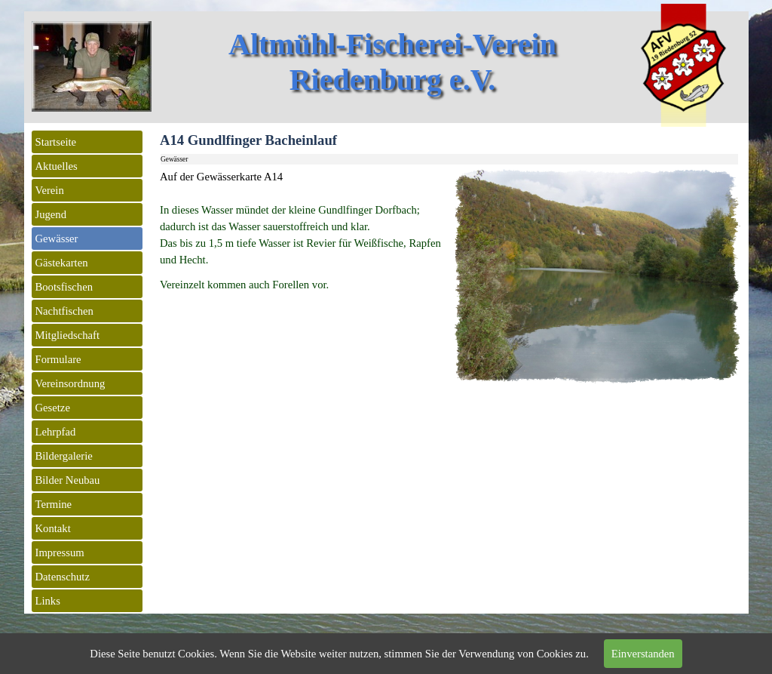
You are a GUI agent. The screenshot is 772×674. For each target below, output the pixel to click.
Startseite (56, 142)
